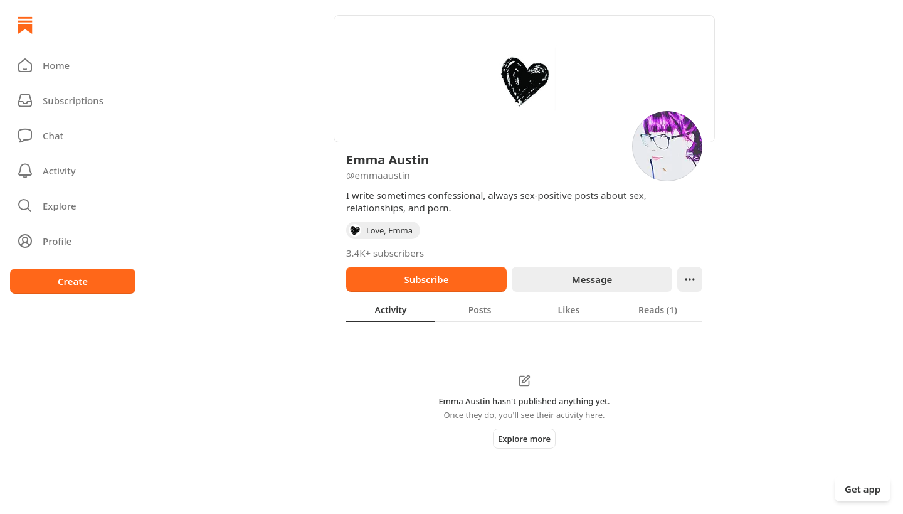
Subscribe (426, 279)
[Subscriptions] (72, 100)
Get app (862, 489)
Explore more (524, 438)
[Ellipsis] (689, 279)
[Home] (25, 25)
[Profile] (72, 241)
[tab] (390, 309)
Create (73, 281)
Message (592, 279)
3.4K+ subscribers (385, 253)
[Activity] (72, 171)
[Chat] (72, 135)
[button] (72, 65)
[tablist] (524, 309)
